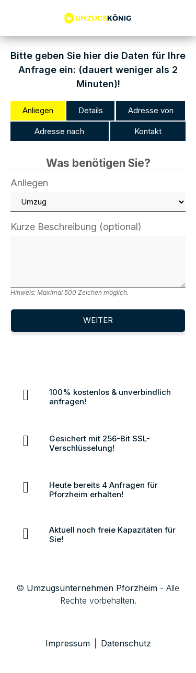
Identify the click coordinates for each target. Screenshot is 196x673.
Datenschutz (126, 643)
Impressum (67, 643)
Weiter (98, 320)
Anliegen (98, 195)
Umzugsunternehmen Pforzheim (92, 588)
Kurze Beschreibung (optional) (98, 259)
